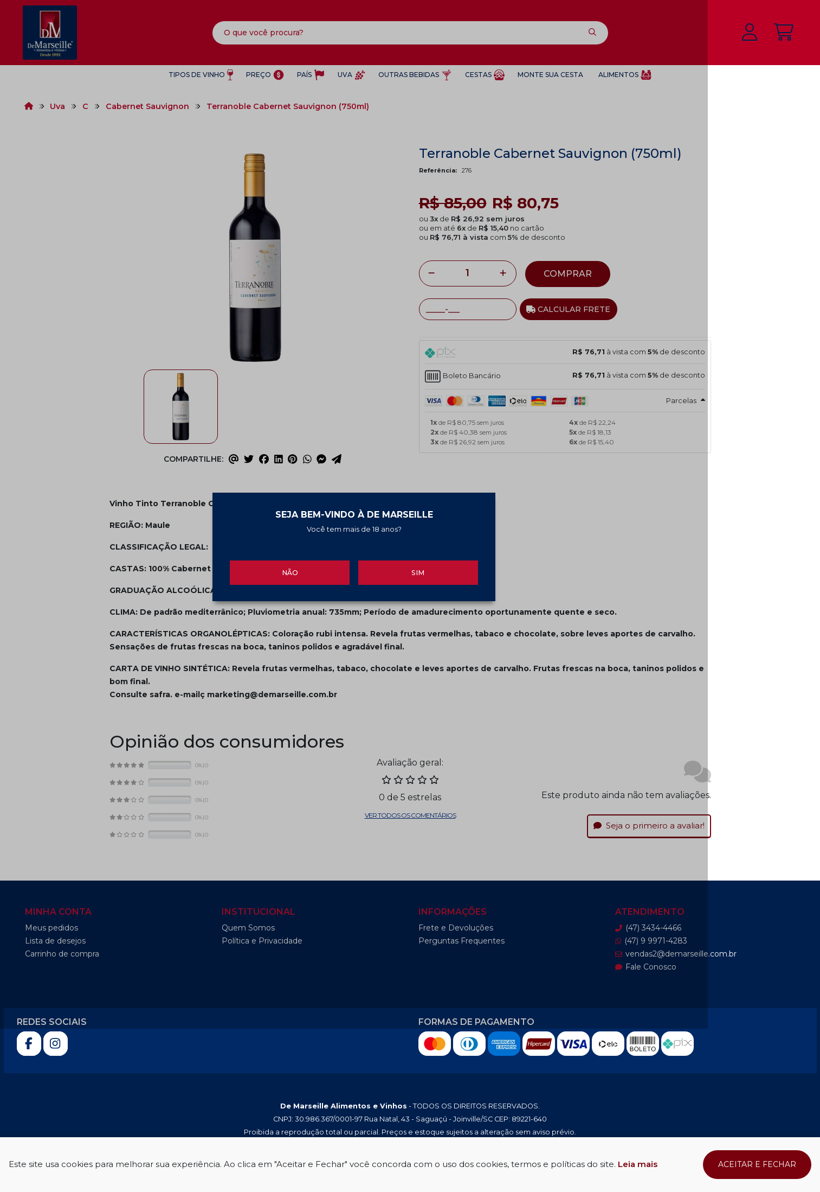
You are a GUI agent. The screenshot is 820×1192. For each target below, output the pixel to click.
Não (338, 647)
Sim (482, 647)
